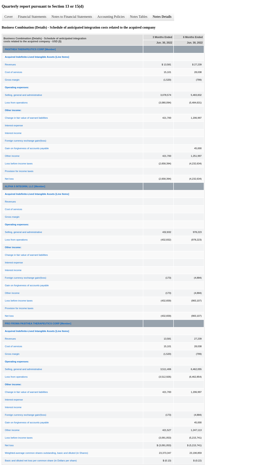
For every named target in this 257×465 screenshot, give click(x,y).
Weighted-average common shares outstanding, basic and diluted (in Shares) (46, 453)
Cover (8, 16)
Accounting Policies (110, 16)
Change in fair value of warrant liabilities (26, 118)
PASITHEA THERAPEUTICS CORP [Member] (30, 49)
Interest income (13, 133)
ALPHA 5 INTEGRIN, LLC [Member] (25, 186)
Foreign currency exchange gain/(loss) (25, 140)
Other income (12, 156)
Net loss (9, 178)
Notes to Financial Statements (72, 16)
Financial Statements (32, 16)
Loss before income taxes (19, 163)
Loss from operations (16, 102)
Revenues (10, 64)
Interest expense (14, 125)
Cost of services (13, 72)
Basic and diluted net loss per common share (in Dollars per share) (41, 460)
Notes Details (162, 16)
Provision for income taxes (19, 171)
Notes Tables (139, 16)
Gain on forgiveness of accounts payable (27, 148)
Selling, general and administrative (23, 95)
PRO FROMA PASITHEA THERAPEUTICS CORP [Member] (38, 323)
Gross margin (12, 79)
